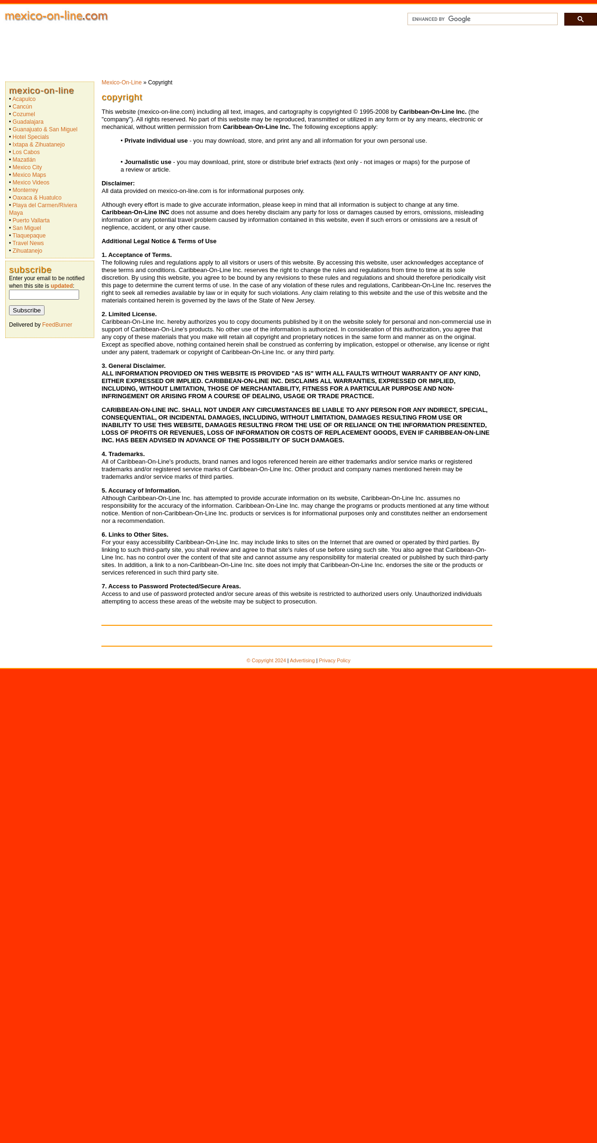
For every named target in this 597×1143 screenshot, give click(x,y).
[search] (481, 19)
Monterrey (25, 190)
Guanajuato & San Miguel (45, 129)
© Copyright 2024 (266, 660)
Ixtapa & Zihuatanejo (39, 144)
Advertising (302, 660)
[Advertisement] (307, 51)
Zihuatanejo (28, 250)
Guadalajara (28, 122)
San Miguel (27, 228)
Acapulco (24, 99)
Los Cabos (26, 152)
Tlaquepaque (28, 235)
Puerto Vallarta (31, 220)
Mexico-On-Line (41, 90)
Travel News (28, 243)
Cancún (22, 106)
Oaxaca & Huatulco (37, 197)
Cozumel (24, 114)
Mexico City (27, 167)
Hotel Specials (31, 137)
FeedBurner (57, 324)
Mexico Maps (29, 175)
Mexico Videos (31, 182)
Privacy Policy (334, 660)
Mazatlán (24, 159)
